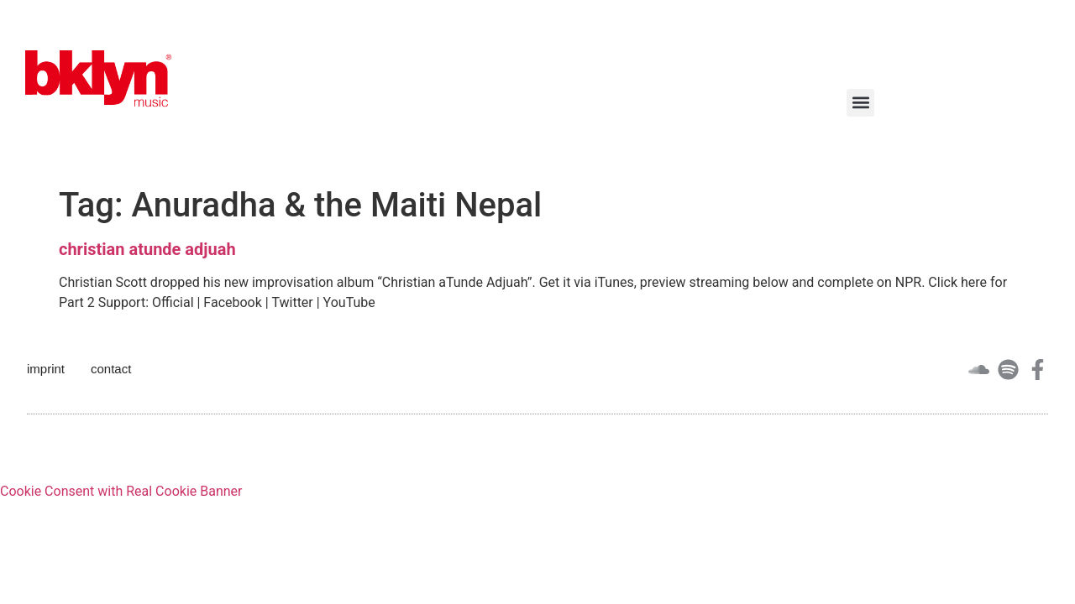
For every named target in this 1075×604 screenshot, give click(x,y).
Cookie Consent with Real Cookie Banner (121, 491)
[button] (860, 103)
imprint (46, 369)
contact (111, 369)
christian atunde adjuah (147, 249)
